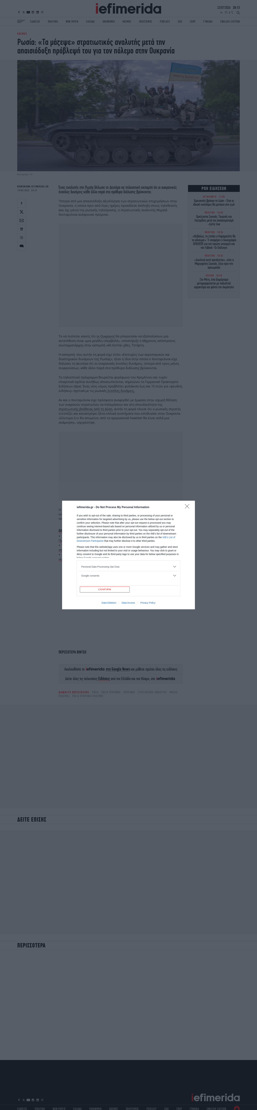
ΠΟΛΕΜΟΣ (64, 696)
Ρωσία (89, 187)
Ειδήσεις (104, 678)
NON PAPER (72, 21)
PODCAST (165, 21)
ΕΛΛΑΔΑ (90, 21)
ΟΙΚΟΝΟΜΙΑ (109, 21)
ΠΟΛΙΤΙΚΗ (53, 21)
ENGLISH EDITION (230, 21)
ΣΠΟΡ (192, 21)
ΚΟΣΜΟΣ (127, 21)
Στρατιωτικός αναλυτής (152, 692)
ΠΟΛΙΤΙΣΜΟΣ (145, 21)
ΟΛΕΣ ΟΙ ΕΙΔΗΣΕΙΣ (70, 530)
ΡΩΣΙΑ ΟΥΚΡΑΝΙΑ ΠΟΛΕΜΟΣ (88, 696)
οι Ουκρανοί (106, 336)
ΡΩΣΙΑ (95, 692)
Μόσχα (173, 692)
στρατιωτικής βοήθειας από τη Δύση (85, 409)
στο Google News (118, 669)
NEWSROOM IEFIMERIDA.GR (32, 186)
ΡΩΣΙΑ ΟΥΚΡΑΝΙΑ (111, 692)
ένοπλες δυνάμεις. (121, 391)
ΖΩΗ (180, 21)
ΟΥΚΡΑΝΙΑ (129, 692)
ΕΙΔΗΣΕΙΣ (35, 21)
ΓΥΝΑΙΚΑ (207, 21)
